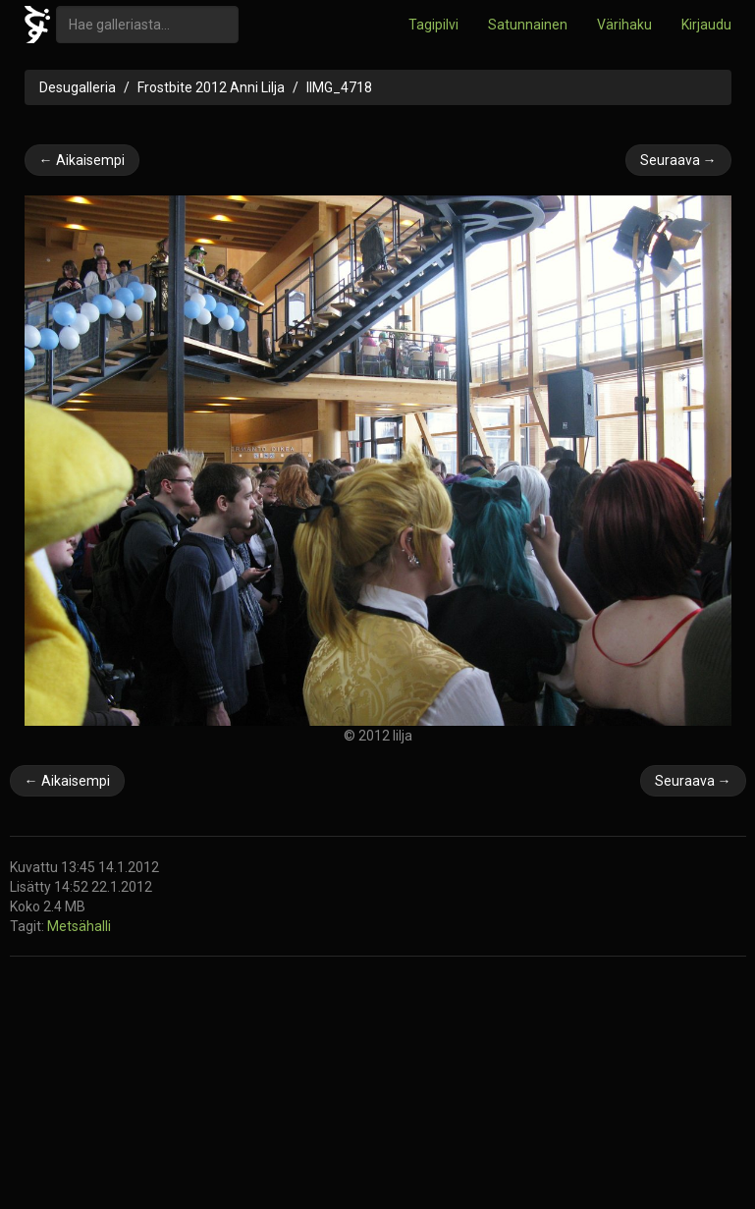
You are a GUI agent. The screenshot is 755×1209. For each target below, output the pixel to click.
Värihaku (624, 24)
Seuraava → (678, 160)
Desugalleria (77, 87)
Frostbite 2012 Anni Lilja (211, 87)
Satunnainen (527, 24)
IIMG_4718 (339, 87)
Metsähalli (79, 926)
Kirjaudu (706, 24)
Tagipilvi (433, 24)
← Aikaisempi (82, 160)
